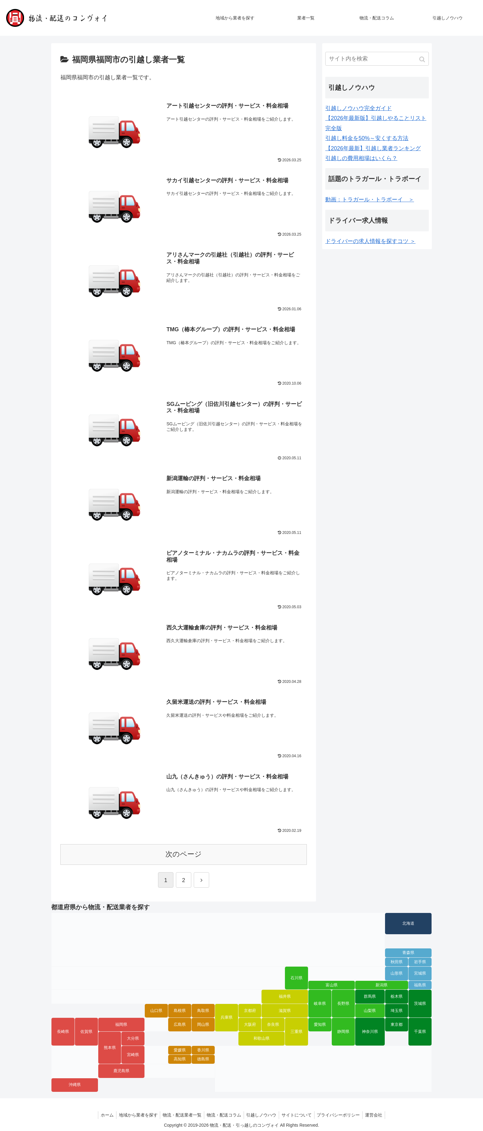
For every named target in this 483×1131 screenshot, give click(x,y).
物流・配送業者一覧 (180, 1114)
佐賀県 (86, 1031)
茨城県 (420, 1003)
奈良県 (273, 1024)
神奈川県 (370, 1031)
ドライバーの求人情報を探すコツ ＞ (370, 241)
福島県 (420, 984)
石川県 (296, 977)
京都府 (250, 1010)
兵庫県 (227, 1017)
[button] (423, 59)
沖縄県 (75, 1084)
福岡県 (121, 1024)
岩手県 (420, 961)
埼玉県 (397, 1010)
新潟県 (381, 984)
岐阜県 (320, 1003)
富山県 (332, 984)
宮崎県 (133, 1054)
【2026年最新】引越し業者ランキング (373, 148)
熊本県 (110, 1047)
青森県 (408, 952)
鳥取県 (203, 1010)
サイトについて (299, 1114)
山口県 (156, 1010)
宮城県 (420, 973)
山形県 (397, 973)
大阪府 (250, 1024)
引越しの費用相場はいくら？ (361, 158)
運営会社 (378, 1114)
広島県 (180, 1024)
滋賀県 (285, 1010)
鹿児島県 (121, 1070)
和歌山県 (262, 1038)
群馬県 (370, 996)
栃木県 (397, 996)
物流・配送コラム (223, 1114)
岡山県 (203, 1024)
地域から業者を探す (135, 1114)
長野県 (343, 1003)
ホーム (102, 1114)
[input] (377, 59)
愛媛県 (180, 1049)
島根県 (180, 1010)
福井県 (285, 996)
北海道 (408, 923)
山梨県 (370, 1010)
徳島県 (203, 1058)
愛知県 (320, 1024)
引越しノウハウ (262, 1114)
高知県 (180, 1058)
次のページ (183, 853)
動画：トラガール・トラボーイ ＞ (369, 199)
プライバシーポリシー (341, 1114)
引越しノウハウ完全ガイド (358, 108)
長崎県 (63, 1031)
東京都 (397, 1024)
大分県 (133, 1038)
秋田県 (397, 961)
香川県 (203, 1049)
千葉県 (420, 1031)
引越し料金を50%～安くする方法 (366, 138)
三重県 (296, 1031)
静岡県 (343, 1031)
